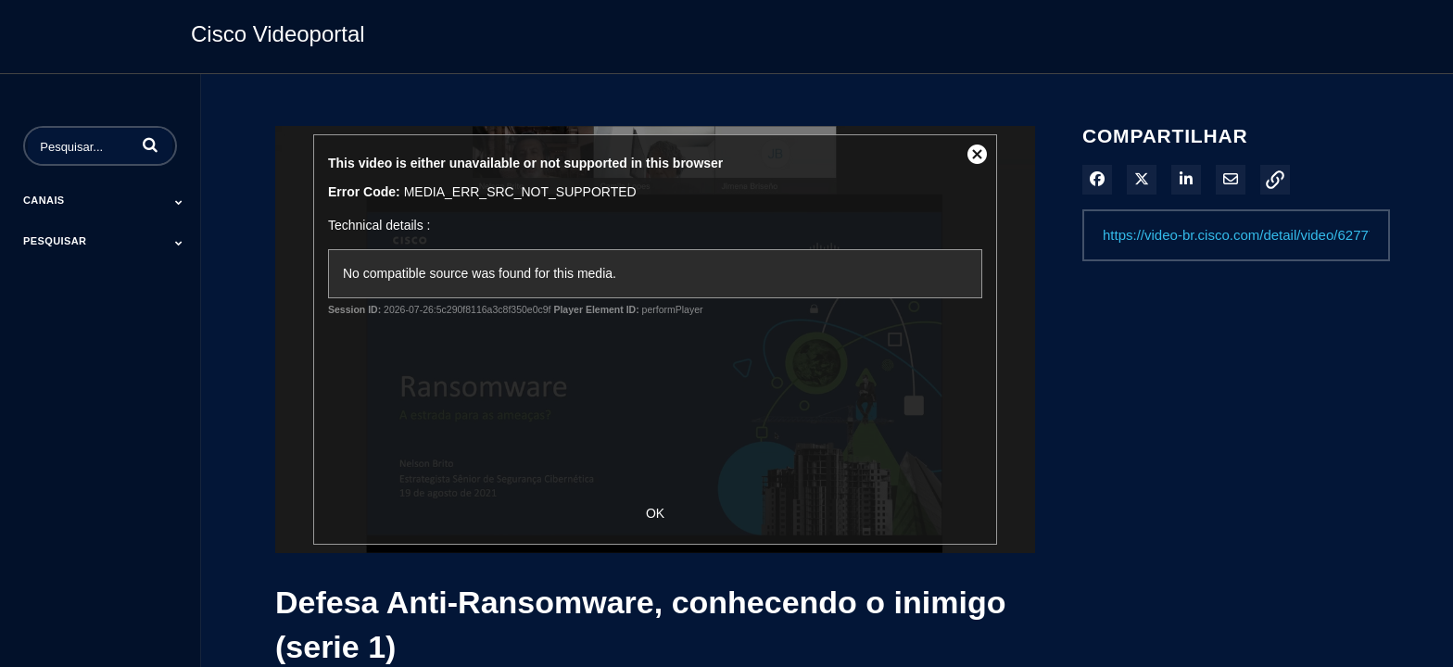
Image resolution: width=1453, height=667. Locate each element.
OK (655, 513)
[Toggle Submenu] (179, 202)
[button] (150, 144)
